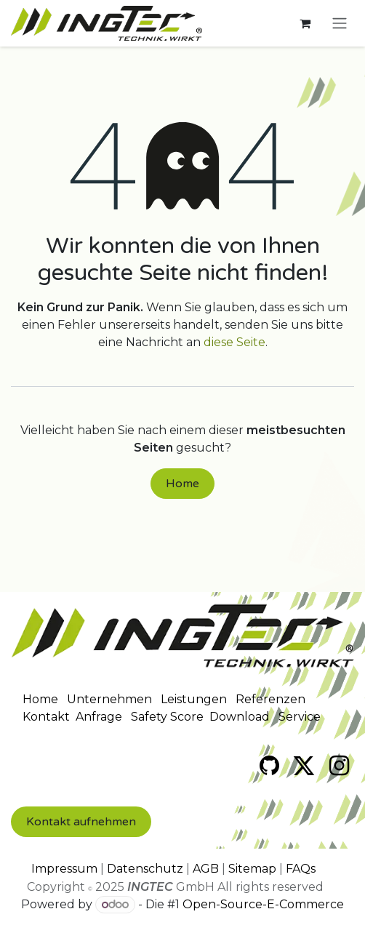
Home (182, 483)
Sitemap (252, 869)
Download (239, 717)
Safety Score (167, 717)
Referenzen (270, 699)
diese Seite (234, 342)
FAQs (301, 869)
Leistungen (194, 699)
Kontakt (46, 717)
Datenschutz (145, 869)
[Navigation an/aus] (339, 24)
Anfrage (99, 717)
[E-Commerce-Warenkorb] (304, 23)
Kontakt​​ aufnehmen (81, 821)
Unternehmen (109, 699)
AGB (206, 869)
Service (299, 717)
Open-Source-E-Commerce (263, 904)
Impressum (64, 869)
